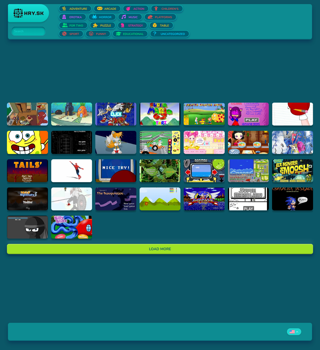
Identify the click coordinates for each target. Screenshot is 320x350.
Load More (160, 249)
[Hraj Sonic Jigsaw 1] (115, 114)
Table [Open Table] (164, 26)
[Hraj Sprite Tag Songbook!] (160, 170)
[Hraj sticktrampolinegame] (27, 227)
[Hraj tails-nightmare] (27, 170)
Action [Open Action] (138, 9)
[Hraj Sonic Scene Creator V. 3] (248, 170)
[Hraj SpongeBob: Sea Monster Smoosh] (292, 170)
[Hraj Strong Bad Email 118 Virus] (115, 170)
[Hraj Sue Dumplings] (248, 142)
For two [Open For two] (76, 26)
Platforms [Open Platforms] (163, 17)
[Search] (26, 31)
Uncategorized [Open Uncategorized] (173, 34)
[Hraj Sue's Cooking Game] (204, 142)
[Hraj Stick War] (71, 198)
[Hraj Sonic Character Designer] (292, 198)
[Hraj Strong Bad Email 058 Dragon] (292, 114)
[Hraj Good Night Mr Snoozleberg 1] (115, 198)
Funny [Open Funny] (101, 34)
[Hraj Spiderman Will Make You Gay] (71, 170)
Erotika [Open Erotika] (75, 17)
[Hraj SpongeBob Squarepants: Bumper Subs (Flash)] (204, 170)
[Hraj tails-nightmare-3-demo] (27, 198)
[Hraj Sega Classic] (204, 198)
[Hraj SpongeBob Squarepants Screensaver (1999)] (71, 114)
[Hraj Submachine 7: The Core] (71, 142)
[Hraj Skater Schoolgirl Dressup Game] (292, 142)
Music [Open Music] (133, 17)
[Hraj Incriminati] (27, 114)
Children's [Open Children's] (170, 9)
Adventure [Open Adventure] (78, 9)
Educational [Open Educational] (133, 34)
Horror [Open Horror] (105, 17)
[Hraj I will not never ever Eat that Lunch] (160, 142)
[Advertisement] (130, 74)
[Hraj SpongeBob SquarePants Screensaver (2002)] (27, 142)
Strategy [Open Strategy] (135, 26)
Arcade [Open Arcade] (110, 9)
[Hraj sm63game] (160, 114)
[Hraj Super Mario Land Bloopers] (248, 198)
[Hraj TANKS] (160, 198)
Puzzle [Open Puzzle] (105, 26)
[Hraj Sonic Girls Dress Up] (248, 114)
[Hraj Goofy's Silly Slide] (71, 227)
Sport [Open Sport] (74, 34)
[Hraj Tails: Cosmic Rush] (115, 142)
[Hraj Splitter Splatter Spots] (204, 114)
